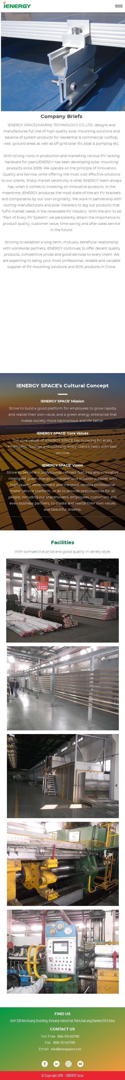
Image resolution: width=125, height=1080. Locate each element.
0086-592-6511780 (68, 1036)
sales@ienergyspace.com (66, 1049)
